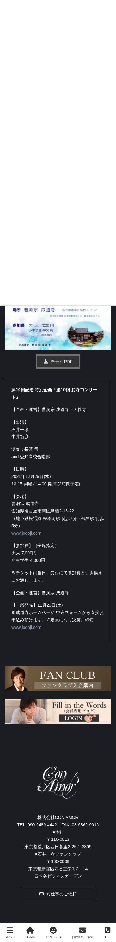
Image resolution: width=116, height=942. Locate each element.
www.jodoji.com (26, 533)
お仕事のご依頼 (82, 933)
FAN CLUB (53, 933)
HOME (30, 933)
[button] (58, 361)
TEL (107, 933)
